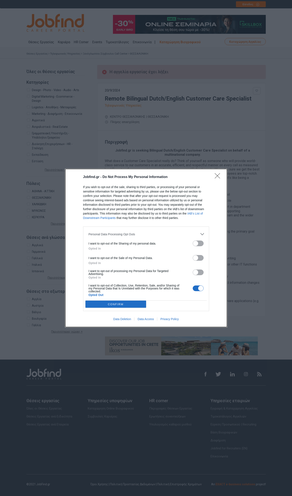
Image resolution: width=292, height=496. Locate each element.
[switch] (198, 243)
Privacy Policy (169, 319)
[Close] (219, 177)
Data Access (145, 319)
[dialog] (146, 248)
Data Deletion (122, 319)
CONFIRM (116, 304)
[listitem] (146, 234)
